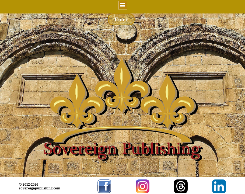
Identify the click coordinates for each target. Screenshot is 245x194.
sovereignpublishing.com (39, 188)
